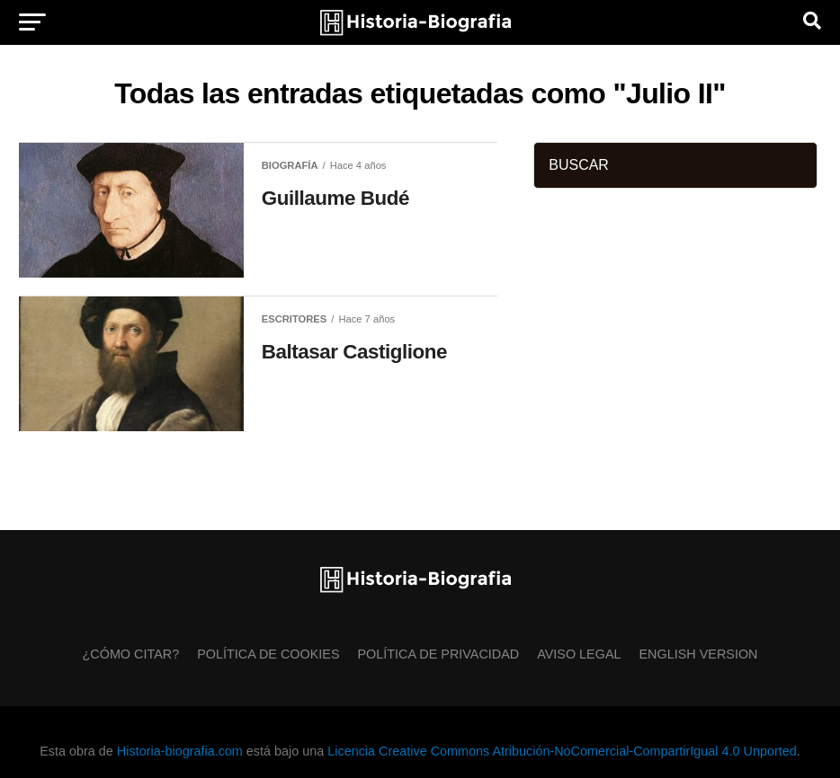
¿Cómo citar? (131, 654)
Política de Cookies (268, 654)
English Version (698, 654)
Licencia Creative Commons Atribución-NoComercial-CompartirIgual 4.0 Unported (561, 751)
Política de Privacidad (439, 654)
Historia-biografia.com (180, 751)
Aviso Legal (579, 654)
